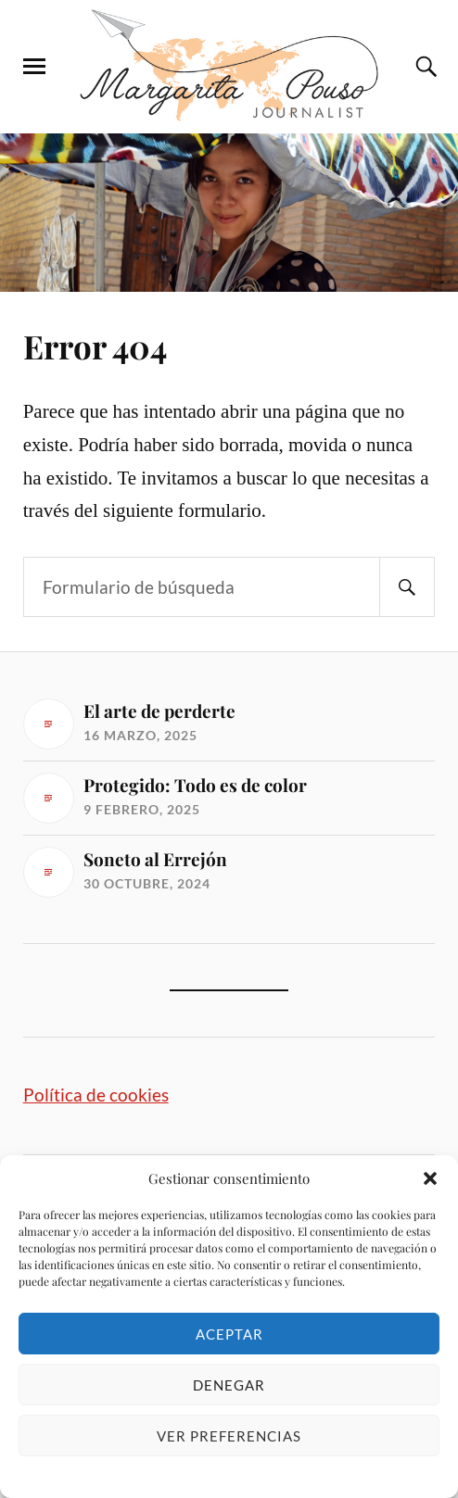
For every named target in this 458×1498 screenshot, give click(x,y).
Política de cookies (96, 1094)
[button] (430, 1178)
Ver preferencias (229, 1436)
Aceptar (229, 1334)
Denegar (229, 1385)
